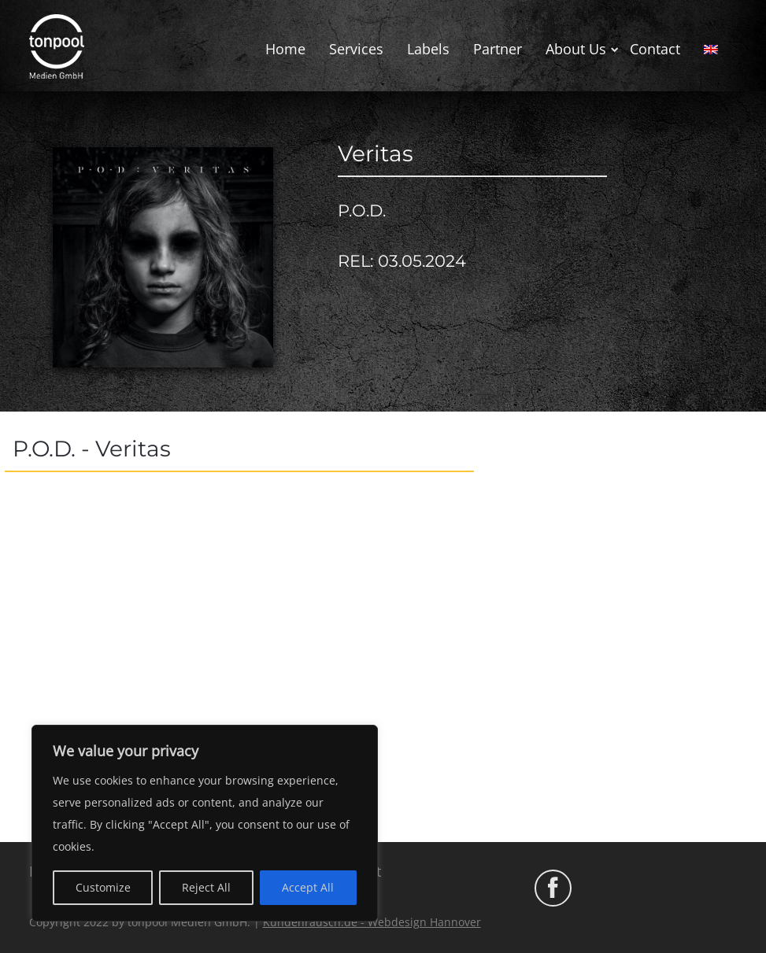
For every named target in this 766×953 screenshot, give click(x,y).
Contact (655, 48)
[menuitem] (711, 49)
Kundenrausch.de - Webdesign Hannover (372, 921)
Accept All (308, 887)
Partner (497, 48)
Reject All (206, 887)
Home (285, 48)
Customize (103, 887)
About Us (576, 48)
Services (356, 48)
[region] (204, 823)
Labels (428, 48)
